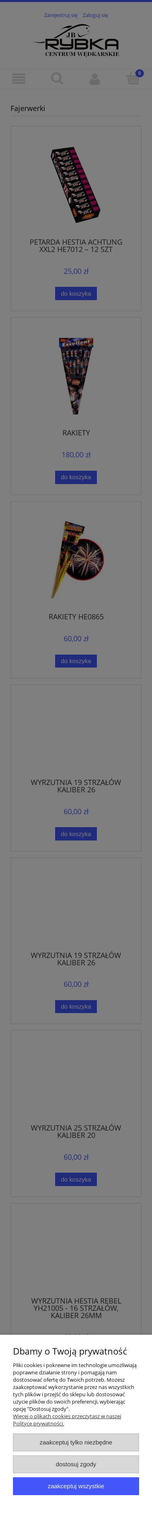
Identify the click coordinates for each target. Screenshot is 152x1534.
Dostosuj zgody (76, 1464)
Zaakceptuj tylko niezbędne (76, 1442)
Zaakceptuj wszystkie (76, 1486)
